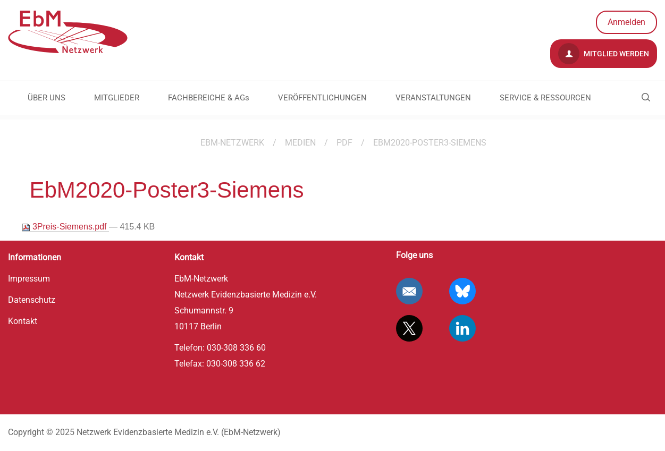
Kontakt (22, 321)
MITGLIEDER (116, 98)
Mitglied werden (603, 53)
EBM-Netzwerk (232, 143)
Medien (300, 143)
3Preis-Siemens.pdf (66, 227)
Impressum (29, 279)
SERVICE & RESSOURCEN (545, 98)
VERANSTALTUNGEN (433, 98)
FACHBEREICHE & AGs (208, 98)
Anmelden (626, 22)
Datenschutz (31, 300)
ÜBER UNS (46, 98)
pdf (344, 143)
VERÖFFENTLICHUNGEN (322, 98)
